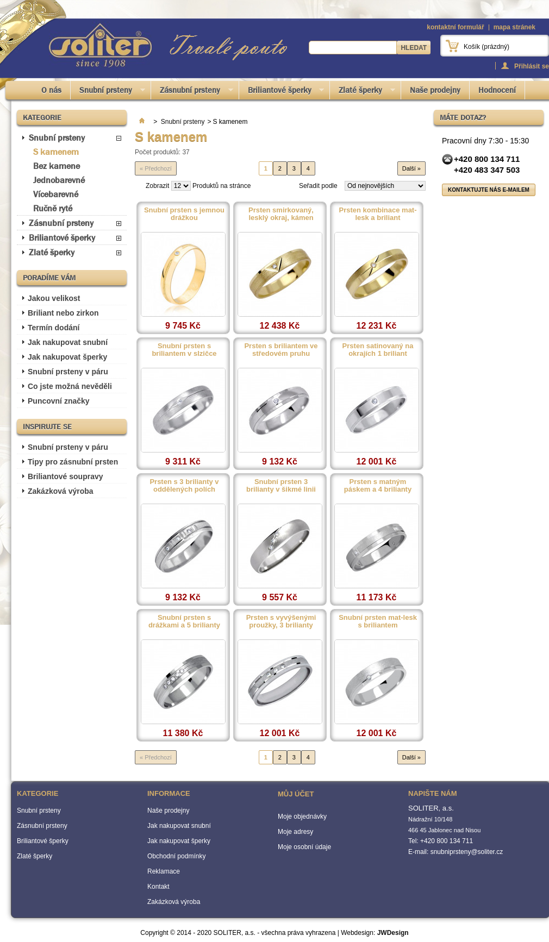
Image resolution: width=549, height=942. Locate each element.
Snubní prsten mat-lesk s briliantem (378, 621)
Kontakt (158, 886)
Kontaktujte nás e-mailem (488, 190)
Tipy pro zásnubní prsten (73, 461)
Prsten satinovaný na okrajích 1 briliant (378, 349)
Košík (486, 47)
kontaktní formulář (455, 27)
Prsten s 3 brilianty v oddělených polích (184, 485)
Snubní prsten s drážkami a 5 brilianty (184, 621)
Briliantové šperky (282, 92)
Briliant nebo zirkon (63, 313)
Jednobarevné (59, 180)
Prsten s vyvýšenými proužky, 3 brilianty (281, 621)
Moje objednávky (302, 816)
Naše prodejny (435, 90)
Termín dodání (53, 327)
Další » (411, 168)
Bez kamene (56, 166)
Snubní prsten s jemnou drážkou (184, 214)
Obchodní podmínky (176, 856)
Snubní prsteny (108, 92)
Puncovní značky (59, 401)
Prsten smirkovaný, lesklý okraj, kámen (281, 214)
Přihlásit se (531, 66)
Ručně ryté (52, 208)
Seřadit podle (318, 186)
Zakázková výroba (60, 491)
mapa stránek (514, 27)
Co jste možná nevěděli (70, 386)
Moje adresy (295, 832)
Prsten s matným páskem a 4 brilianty (377, 485)
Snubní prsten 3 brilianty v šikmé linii (281, 485)
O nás (51, 90)
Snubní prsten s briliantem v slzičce (184, 349)
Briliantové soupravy (65, 476)
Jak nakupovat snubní (68, 342)
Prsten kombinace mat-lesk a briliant (377, 214)
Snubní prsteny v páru (68, 371)
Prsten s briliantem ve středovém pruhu (280, 349)
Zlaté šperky (362, 92)
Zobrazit (157, 186)
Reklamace (163, 871)
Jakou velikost (54, 298)
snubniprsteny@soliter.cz (467, 852)
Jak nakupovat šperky (67, 357)
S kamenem (56, 152)
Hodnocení (497, 90)
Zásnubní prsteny (192, 92)
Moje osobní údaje (304, 847)
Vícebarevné (55, 194)
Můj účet (296, 794)
